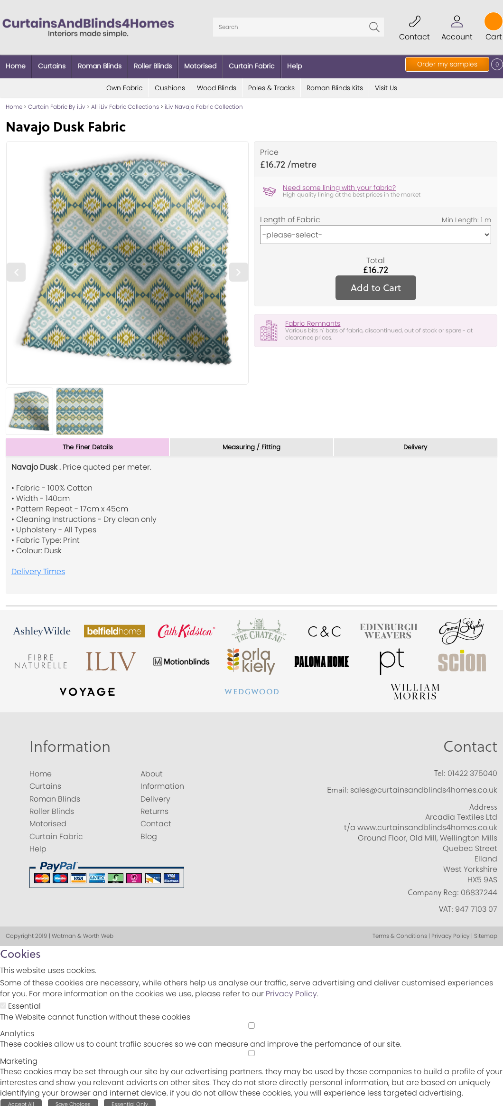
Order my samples (447, 64)
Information (70, 741)
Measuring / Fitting (251, 442)
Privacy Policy (291, 989)
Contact (470, 741)
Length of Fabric (290, 215)
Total (375, 256)
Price (269, 147)
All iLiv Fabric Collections (125, 102)
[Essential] (3, 1001)
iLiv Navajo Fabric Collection (204, 102)
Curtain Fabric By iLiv (56, 102)
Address (483, 802)
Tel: (440, 769)
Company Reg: (433, 888)
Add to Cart (376, 283)
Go (374, 24)
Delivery (415, 442)
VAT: (446, 904)
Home (14, 102)
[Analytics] (251, 1021)
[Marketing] (251, 1049)
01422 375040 (472, 769)
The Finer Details (87, 442)
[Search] (298, 24)
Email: (337, 785)
